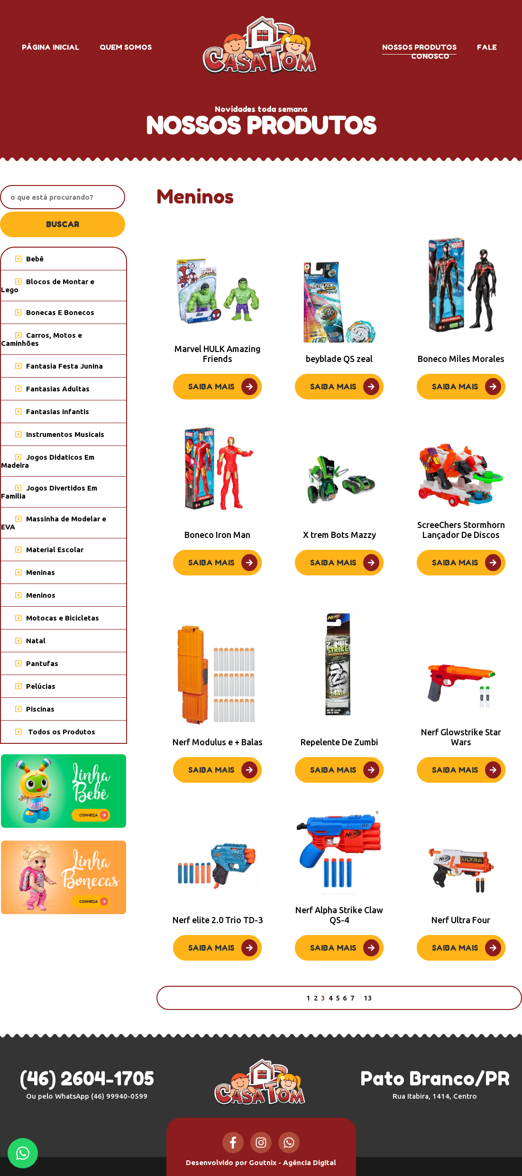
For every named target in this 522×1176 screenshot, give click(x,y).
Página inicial (50, 47)
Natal (30, 641)
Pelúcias (35, 686)
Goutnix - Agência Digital (292, 1162)
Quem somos (126, 47)
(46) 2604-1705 (87, 1078)
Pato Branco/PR (435, 1083)
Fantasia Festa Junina (59, 366)
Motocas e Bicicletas (57, 618)
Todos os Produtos (55, 732)
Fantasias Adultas (52, 389)
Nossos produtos (419, 47)
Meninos (35, 595)
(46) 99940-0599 (119, 1096)
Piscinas (35, 709)
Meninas (35, 572)
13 (368, 998)
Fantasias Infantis (52, 411)
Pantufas (36, 663)
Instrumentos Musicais (59, 434)
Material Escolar (49, 550)
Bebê (29, 259)
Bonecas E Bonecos (54, 312)
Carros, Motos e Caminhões (41, 339)
